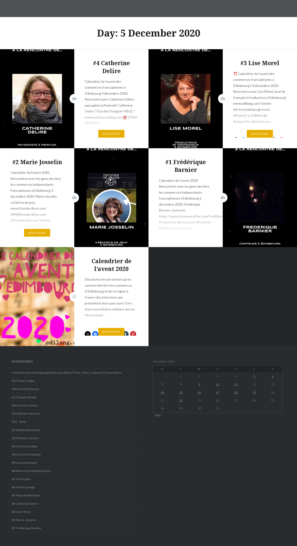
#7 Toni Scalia (21, 479)
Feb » (158, 415)
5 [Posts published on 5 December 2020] (254, 376)
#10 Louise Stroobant (26, 454)
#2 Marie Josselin (24, 520)
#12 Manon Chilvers (25, 438)
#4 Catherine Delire (25, 503)
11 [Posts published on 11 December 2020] (236, 384)
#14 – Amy (19, 421)
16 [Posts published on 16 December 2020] (199, 392)
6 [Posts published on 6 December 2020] (273, 376)
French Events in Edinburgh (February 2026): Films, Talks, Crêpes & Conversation (67, 372)
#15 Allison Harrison (26, 413)
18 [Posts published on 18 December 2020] (236, 392)
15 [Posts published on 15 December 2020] (181, 392)
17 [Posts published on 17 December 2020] (217, 392)
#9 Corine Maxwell (24, 462)
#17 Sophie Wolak (24, 397)
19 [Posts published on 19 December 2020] (254, 392)
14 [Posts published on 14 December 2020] (162, 392)
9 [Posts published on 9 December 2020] (199, 384)
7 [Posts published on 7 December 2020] (162, 384)
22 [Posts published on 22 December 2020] (181, 400)
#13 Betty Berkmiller (26, 430)
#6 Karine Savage (23, 487)
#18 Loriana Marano (25, 389)
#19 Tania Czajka (23, 380)
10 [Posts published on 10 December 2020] (217, 384)
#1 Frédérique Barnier (26, 528)
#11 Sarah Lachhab (24, 446)
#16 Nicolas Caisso (25, 405)
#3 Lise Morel (21, 511)
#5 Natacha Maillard (26, 495)
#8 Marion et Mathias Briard (31, 471)
